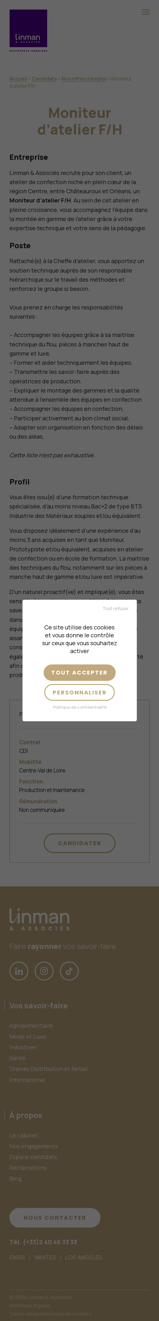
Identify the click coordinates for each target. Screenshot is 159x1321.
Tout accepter (79, 672)
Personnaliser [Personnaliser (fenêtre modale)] (80, 692)
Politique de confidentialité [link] (79, 707)
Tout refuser (115, 608)
